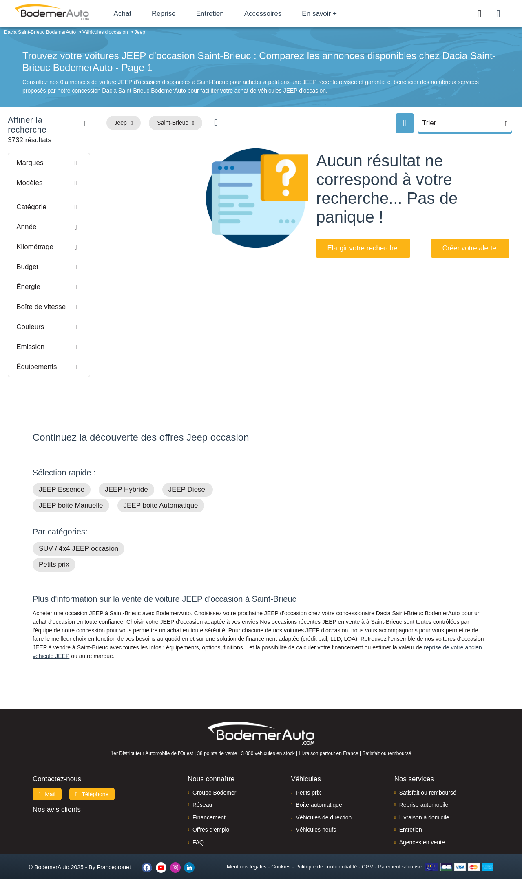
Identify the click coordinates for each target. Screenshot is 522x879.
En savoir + (331, 14)
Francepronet (114, 856)
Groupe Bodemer (214, 781)
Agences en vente (422, 831)
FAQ (198, 831)
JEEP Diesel (187, 478)
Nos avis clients (57, 798)
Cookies (280, 855)
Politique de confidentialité (326, 855)
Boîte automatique (319, 794)
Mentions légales (247, 855)
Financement (209, 806)
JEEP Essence (61, 478)
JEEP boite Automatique (161, 494)
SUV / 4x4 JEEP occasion (78, 537)
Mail (47, 783)
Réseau (202, 794)
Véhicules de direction (324, 806)
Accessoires (274, 14)
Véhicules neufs (316, 818)
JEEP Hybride (126, 478)
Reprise (175, 14)
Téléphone (92, 783)
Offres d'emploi (211, 818)
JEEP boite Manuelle (71, 494)
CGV (367, 855)
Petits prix (54, 553)
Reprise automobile (424, 794)
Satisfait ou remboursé (427, 781)
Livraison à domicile (424, 806)
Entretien (221, 14)
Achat (134, 14)
